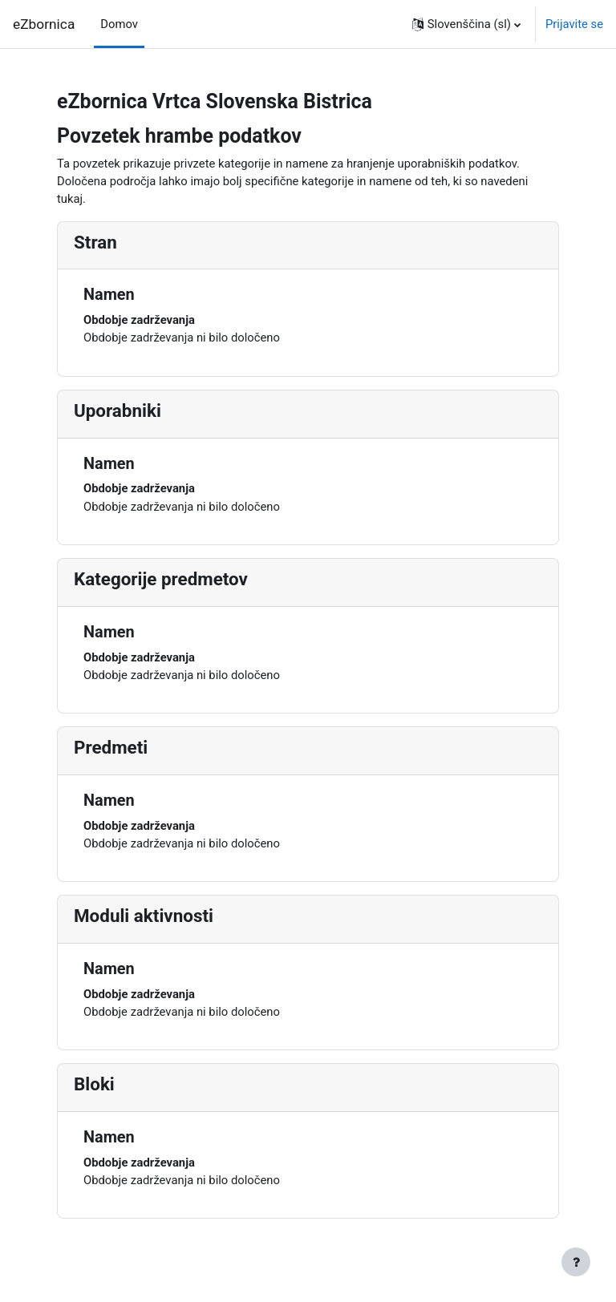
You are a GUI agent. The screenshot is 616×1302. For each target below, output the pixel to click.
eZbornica (44, 24)
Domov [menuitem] (119, 24)
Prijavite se (574, 24)
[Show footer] (575, 1261)
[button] (466, 24)
